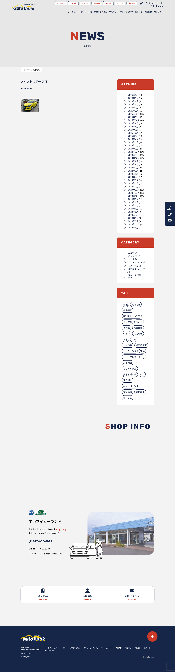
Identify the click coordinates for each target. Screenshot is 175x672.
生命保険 (127, 321)
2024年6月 (131, 170)
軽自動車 (140, 391)
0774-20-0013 (40, 541)
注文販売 (127, 380)
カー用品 (130, 259)
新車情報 (138, 327)
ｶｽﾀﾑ (133, 339)
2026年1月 (131, 110)
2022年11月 (132, 224)
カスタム (127, 397)
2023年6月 (131, 208)
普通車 (126, 327)
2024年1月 (131, 186)
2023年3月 (131, 218)
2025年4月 (131, 139)
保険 (125, 304)
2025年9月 (131, 123)
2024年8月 (131, 164)
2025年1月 (131, 148)
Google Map (61, 529)
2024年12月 (132, 151)
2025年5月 (131, 135)
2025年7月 (131, 129)
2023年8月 (131, 202)
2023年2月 (131, 221)
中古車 (126, 333)
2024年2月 (131, 183)
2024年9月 (131, 161)
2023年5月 (131, 211)
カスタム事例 (132, 265)
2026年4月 (131, 101)
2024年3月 (131, 180)
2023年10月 (132, 195)
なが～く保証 (132, 274)
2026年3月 (131, 104)
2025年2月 (131, 145)
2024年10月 (132, 158)
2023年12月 (132, 189)
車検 (142, 351)
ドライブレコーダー (133, 356)
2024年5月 (131, 173)
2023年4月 (131, 214)
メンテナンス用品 (134, 262)
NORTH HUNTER (131, 316)
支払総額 (127, 391)
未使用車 (127, 362)
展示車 (139, 321)
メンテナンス (129, 351)
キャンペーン (132, 256)
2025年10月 (132, 120)
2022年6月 (131, 227)
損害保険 (127, 310)
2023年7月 (131, 205)
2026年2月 (131, 107)
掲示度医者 (141, 345)
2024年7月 (131, 167)
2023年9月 (131, 199)
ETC (142, 374)
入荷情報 (130, 252)
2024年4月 (131, 177)
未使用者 (138, 333)
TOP (28, 70)
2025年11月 (132, 117)
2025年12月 (132, 113)
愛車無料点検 (129, 374)
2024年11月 (132, 154)
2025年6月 (131, 132)
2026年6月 (131, 94)
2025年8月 (131, 126)
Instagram (156, 6)
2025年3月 (131, 142)
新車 (125, 339)
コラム (129, 278)
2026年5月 (131, 98)
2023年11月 (132, 192)
